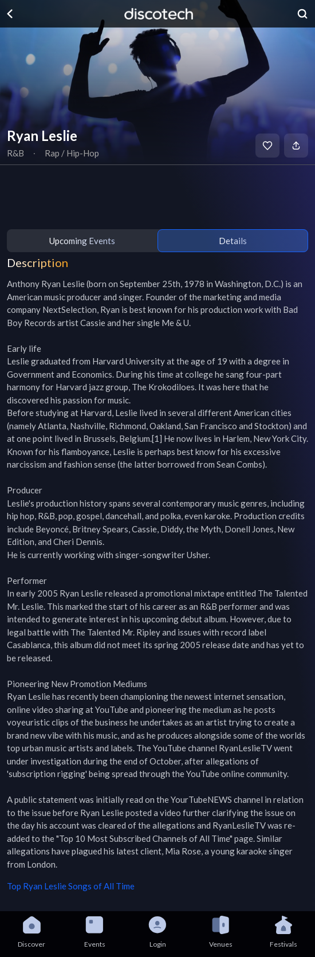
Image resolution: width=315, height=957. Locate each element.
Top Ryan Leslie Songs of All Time (71, 886)
